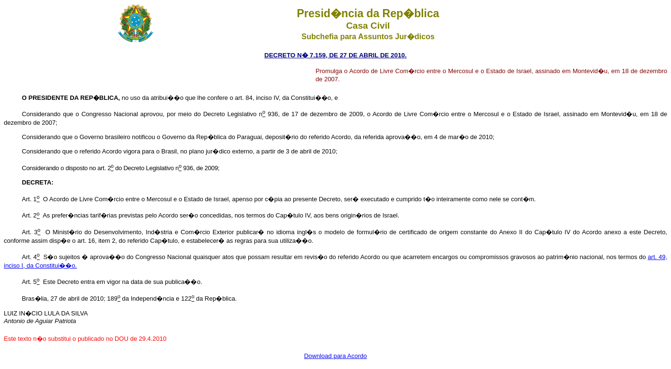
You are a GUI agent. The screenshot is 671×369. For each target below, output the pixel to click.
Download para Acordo (335, 355)
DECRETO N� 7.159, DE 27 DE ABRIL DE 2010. (336, 55)
